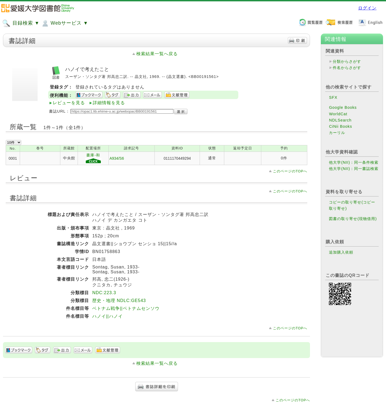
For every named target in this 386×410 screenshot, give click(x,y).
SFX (333, 97)
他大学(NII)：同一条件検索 (353, 162)
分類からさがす (347, 61)
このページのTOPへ (290, 171)
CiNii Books (340, 126)
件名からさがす (347, 67)
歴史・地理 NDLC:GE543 (119, 300)
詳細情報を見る (109, 102)
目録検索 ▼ (20, 23)
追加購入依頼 (341, 252)
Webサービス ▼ (64, 23)
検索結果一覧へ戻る (157, 53)
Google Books (343, 107)
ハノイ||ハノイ (107, 316)
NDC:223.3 (104, 292)
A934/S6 (117, 158)
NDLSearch (340, 120)
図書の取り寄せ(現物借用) (353, 219)
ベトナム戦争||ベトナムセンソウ (125, 308)
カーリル (337, 132)
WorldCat (338, 114)
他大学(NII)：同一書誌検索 (353, 168)
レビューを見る (69, 102)
